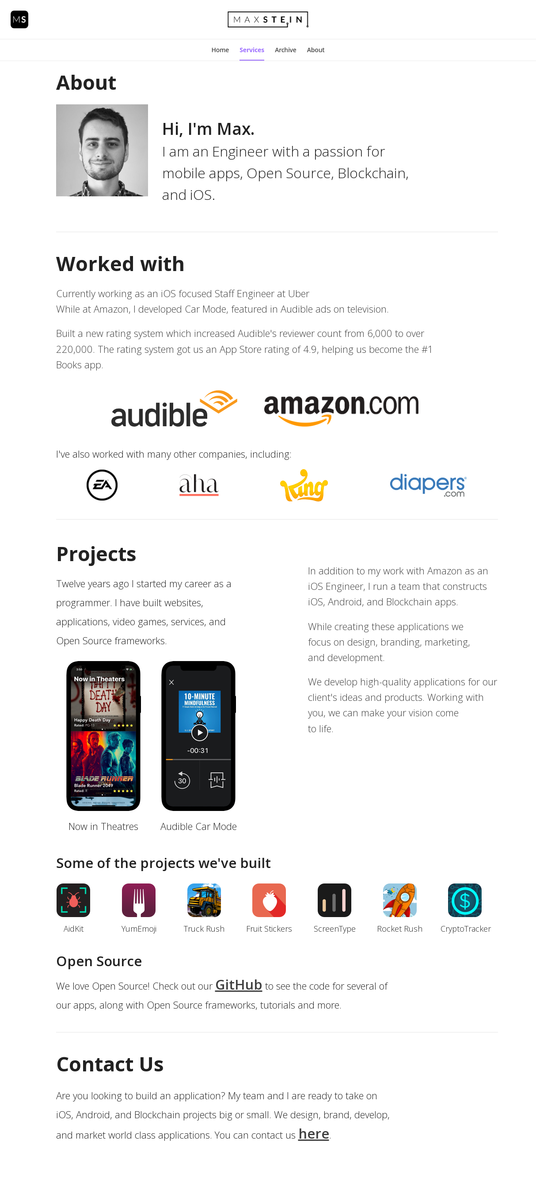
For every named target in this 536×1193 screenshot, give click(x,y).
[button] (220, 50)
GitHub (238, 984)
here (313, 1133)
